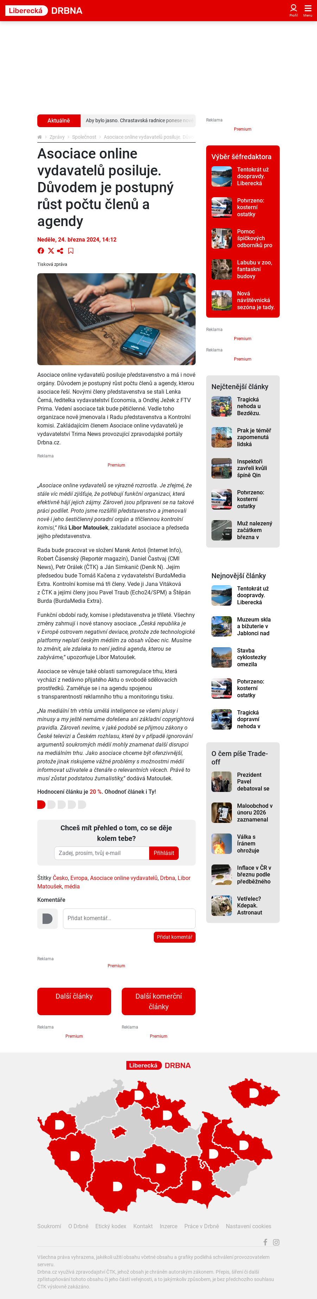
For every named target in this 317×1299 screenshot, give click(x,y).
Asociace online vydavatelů (124, 878)
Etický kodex (110, 1226)
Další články (74, 996)
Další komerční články (158, 1001)
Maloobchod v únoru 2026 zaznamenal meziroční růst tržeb (255, 819)
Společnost (84, 137)
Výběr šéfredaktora (241, 156)
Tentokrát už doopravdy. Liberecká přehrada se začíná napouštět (253, 186)
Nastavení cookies (248, 1226)
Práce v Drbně (201, 1226)
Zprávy (57, 137)
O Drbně (78, 1226)
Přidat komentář (174, 937)
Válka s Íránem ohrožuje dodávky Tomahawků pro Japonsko (254, 853)
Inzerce (168, 1226)
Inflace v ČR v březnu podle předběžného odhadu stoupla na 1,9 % (255, 884)
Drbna (167, 878)
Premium (116, 465)
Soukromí (49, 1226)
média (72, 886)
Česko (60, 878)
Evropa (79, 878)
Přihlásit (164, 853)
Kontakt (143, 1226)
